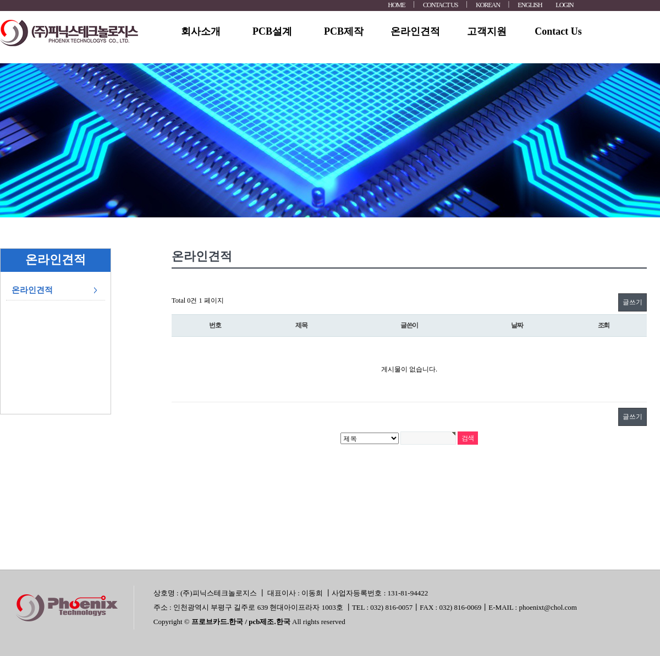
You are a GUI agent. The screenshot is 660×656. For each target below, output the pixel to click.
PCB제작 (344, 31)
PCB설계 (272, 31)
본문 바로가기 (0, 0)
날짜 (517, 325)
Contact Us (558, 31)
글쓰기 (632, 302)
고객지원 (487, 31)
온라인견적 (415, 31)
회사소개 (201, 31)
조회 (604, 325)
